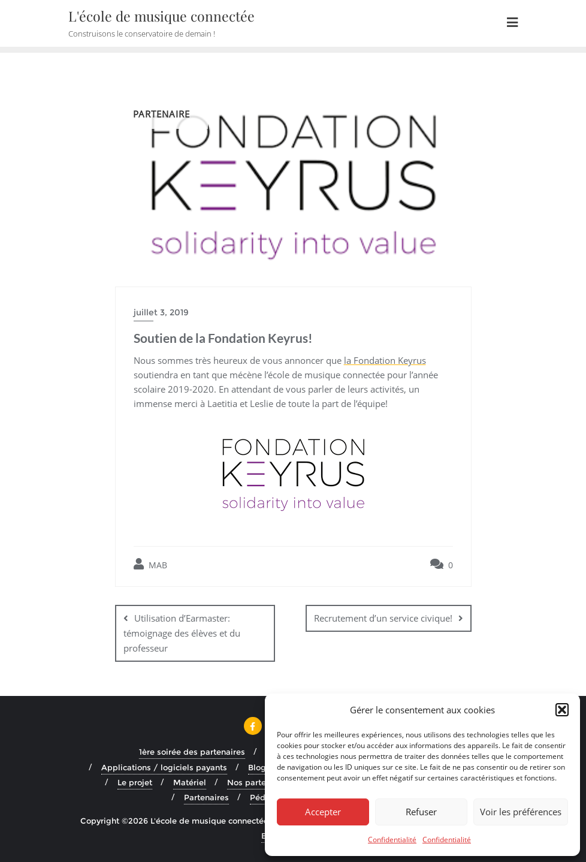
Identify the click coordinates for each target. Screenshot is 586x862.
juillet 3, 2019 (161, 312)
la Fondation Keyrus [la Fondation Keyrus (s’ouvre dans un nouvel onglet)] (385, 360)
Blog (257, 767)
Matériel (189, 782)
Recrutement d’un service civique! (383, 618)
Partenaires (206, 797)
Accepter (323, 812)
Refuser (421, 812)
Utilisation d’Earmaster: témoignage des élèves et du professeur (181, 633)
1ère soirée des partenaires (192, 751)
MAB (150, 564)
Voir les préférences (520, 812)
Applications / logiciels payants (164, 767)
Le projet (134, 782)
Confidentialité (392, 839)
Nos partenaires (258, 782)
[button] (562, 710)
